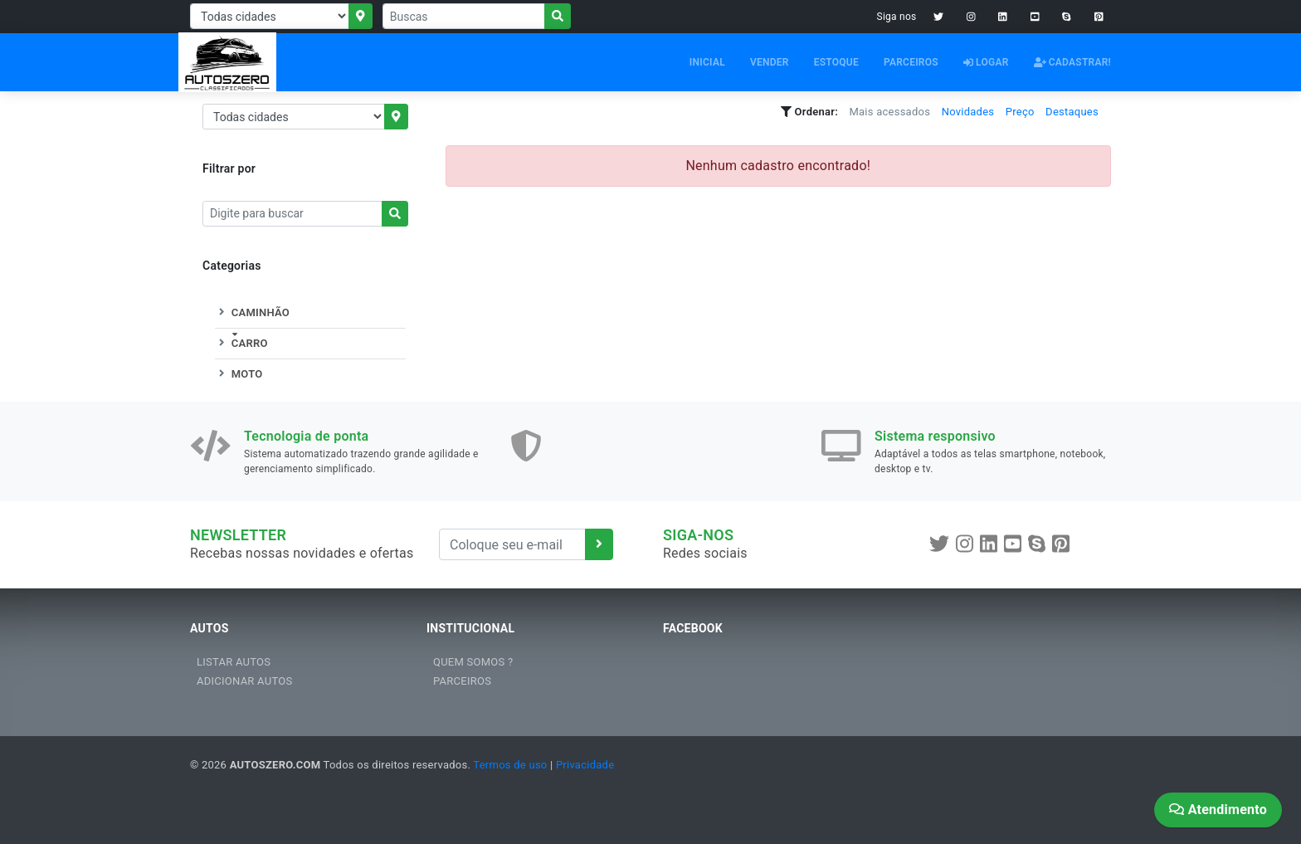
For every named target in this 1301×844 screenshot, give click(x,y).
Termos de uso (510, 765)
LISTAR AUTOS (233, 662)
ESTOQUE (836, 62)
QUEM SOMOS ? (473, 662)
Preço (1020, 111)
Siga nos (897, 16)
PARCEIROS (911, 62)
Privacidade (585, 765)
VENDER (769, 62)
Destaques (1072, 111)
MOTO (238, 374)
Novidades (968, 111)
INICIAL (707, 62)
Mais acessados (889, 111)
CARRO (241, 343)
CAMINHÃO (252, 312)
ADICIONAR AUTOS (244, 681)
